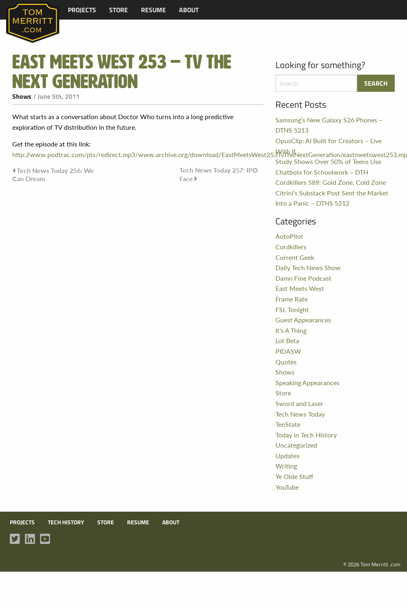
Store (118, 10)
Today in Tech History (306, 434)
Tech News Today (300, 414)
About (189, 10)
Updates (287, 455)
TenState (287, 424)
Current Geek (294, 257)
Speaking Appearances (307, 382)
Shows (21, 96)
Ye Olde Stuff (294, 476)
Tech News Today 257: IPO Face (218, 174)
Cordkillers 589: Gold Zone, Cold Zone (330, 182)
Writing (286, 465)
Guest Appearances (303, 319)
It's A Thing (290, 330)
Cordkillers (290, 246)
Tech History (66, 522)
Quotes (286, 361)
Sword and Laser (299, 403)
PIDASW (288, 351)
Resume (153, 10)
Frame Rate (291, 299)
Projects (82, 10)
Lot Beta (287, 340)
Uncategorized (296, 445)
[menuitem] (82, 10)
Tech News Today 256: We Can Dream (53, 174)
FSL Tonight (292, 309)
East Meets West (299, 288)
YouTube (287, 487)
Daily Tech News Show (308, 267)
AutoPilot (289, 236)
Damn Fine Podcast (303, 278)
